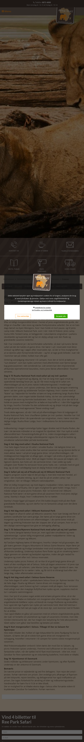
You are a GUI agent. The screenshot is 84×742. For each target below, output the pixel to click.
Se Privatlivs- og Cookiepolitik (42, 310)
